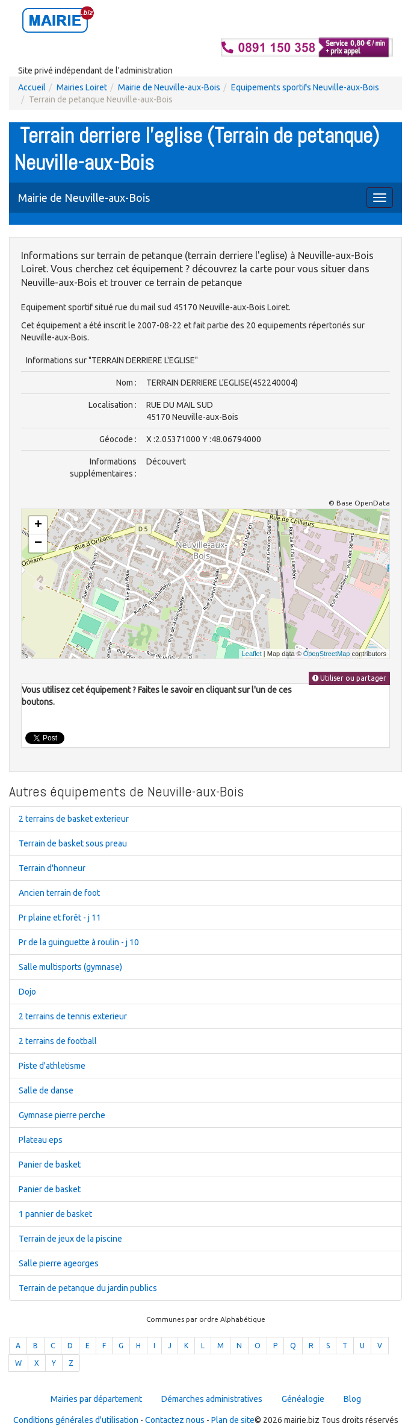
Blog (352, 1399)
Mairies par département (96, 1399)
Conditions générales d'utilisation (75, 1420)
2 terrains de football (58, 1041)
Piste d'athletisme (52, 1066)
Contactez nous (175, 1420)
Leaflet (252, 653)
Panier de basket (50, 1164)
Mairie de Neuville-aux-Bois (169, 87)
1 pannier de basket (55, 1214)
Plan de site (233, 1420)
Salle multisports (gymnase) (70, 967)
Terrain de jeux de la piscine (70, 1238)
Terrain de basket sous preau (73, 843)
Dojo (27, 991)
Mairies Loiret (82, 87)
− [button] (38, 543)
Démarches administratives (211, 1399)
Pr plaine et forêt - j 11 (60, 917)
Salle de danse (46, 1090)
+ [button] (38, 525)
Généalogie (303, 1399)
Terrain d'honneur (52, 868)
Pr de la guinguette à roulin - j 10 (79, 942)
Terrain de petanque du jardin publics (88, 1288)
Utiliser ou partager (349, 678)
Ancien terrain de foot (59, 893)
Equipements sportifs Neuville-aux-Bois (305, 87)
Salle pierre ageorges (59, 1263)
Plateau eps (41, 1140)
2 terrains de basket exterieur (74, 819)
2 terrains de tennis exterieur (73, 1016)
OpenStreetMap (326, 653)
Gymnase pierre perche (62, 1115)
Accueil (32, 87)
